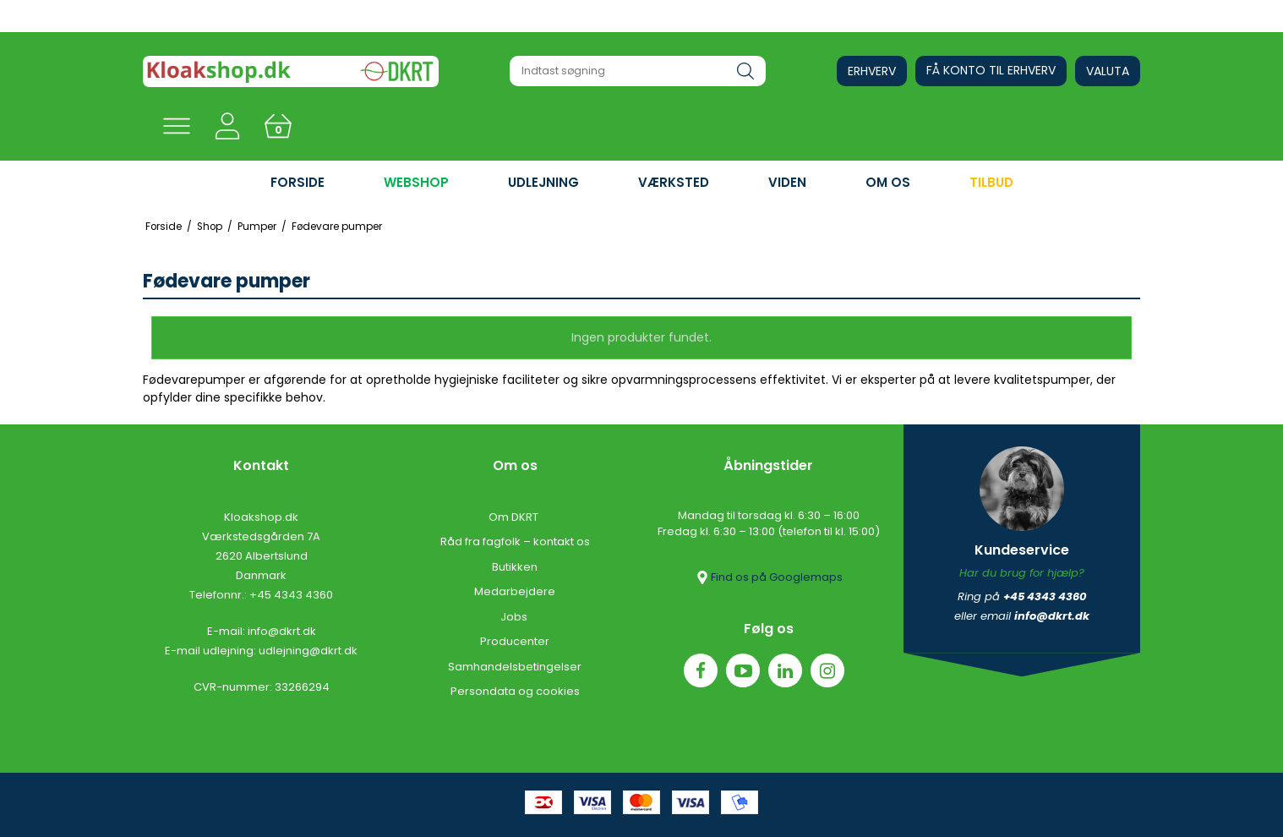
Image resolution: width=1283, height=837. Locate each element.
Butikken (515, 567)
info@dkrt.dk (282, 631)
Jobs (515, 617)
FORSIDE (297, 182)
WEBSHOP (416, 182)
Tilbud (991, 182)
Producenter (514, 641)
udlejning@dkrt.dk (308, 651)
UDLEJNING (543, 182)
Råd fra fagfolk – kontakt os (515, 541)
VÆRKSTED (673, 182)
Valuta (1107, 71)
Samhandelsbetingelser (514, 667)
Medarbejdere (514, 591)
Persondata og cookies (515, 691)
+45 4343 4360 (291, 595)
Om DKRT (515, 517)
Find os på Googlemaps (768, 577)
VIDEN (787, 182)
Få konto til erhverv (991, 70)
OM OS (887, 182)
